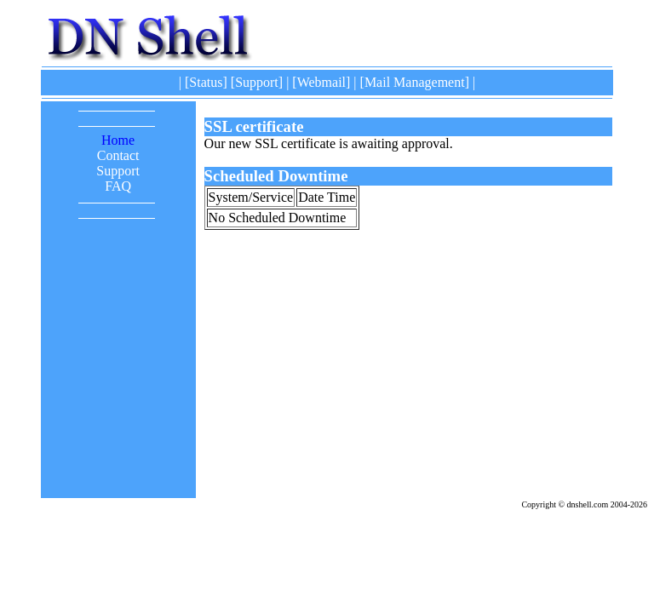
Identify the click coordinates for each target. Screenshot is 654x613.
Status (205, 82)
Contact (118, 155)
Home (118, 140)
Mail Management (414, 82)
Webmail (321, 82)
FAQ (118, 186)
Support (256, 82)
